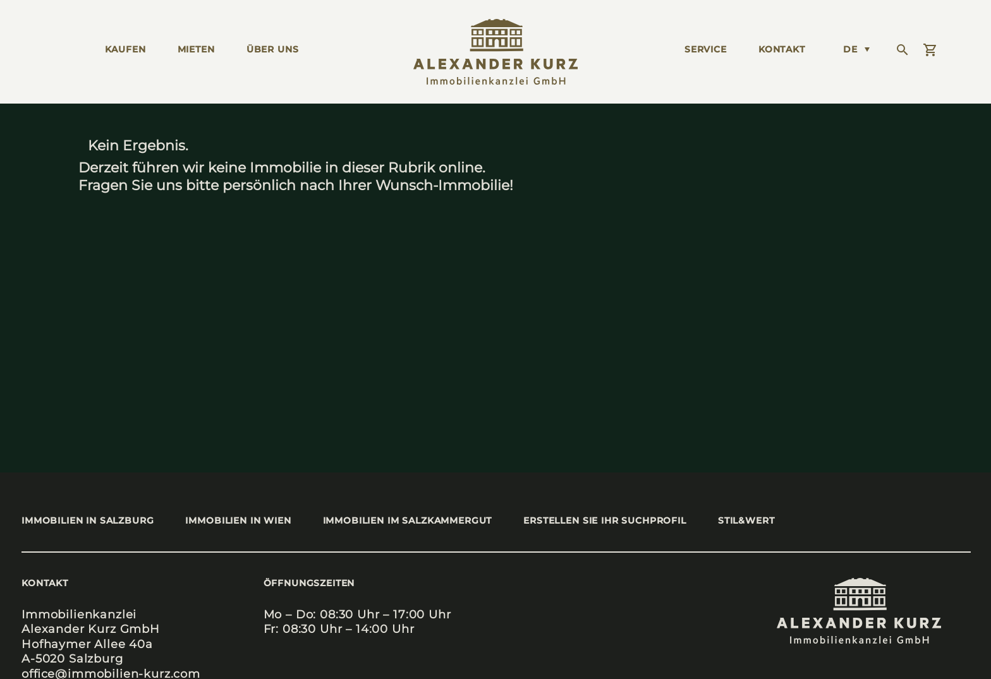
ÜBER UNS (272, 49)
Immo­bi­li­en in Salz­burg (87, 520)
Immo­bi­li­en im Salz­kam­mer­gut (407, 520)
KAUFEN (125, 49)
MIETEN (196, 49)
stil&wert (746, 520)
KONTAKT (781, 49)
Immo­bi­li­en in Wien (238, 520)
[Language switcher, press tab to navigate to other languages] (856, 49)
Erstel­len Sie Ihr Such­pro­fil (604, 520)
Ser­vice (705, 49)
